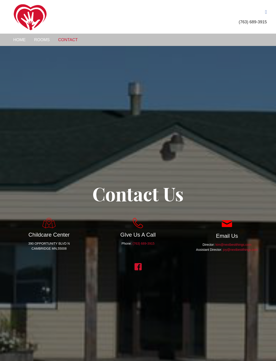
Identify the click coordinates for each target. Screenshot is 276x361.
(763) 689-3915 (253, 22)
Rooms (42, 39)
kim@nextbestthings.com (234, 244)
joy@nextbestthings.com (240, 249)
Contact (68, 39)
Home (19, 39)
